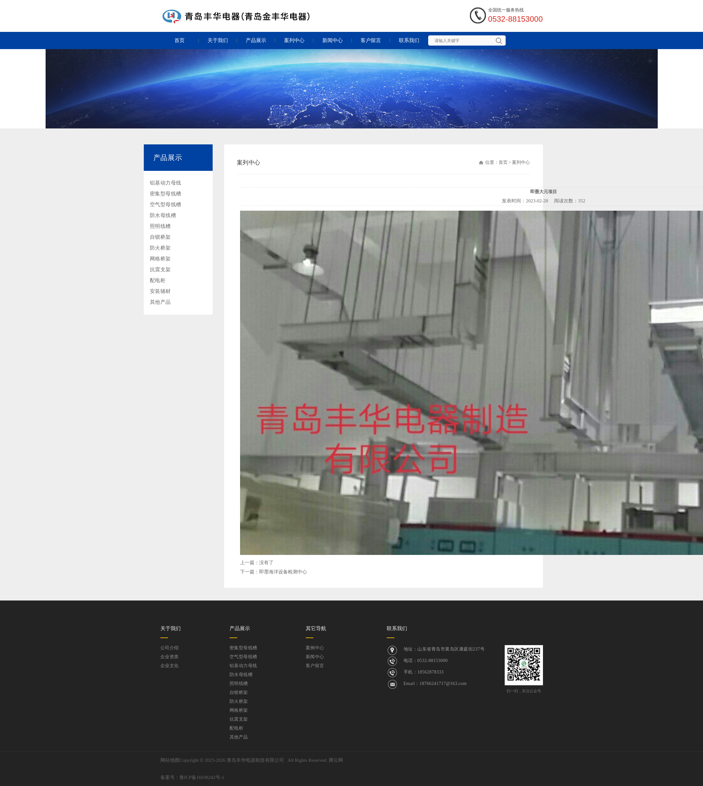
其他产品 (160, 302)
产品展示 (256, 40)
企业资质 (169, 656)
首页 (179, 40)
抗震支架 (160, 269)
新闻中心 (332, 40)
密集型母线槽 (165, 193)
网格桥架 (160, 258)
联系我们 (409, 40)
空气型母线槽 (165, 204)
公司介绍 (169, 647)
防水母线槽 (163, 215)
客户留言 (371, 40)
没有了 (266, 562)
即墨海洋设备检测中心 (283, 571)
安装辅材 (160, 291)
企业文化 (169, 665)
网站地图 (169, 760)
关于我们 (218, 40)
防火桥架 (160, 248)
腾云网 (336, 760)
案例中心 (315, 647)
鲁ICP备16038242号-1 (201, 777)
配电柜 (158, 280)
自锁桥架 (160, 237)
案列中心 (294, 40)
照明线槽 (160, 226)
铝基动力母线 (165, 183)
